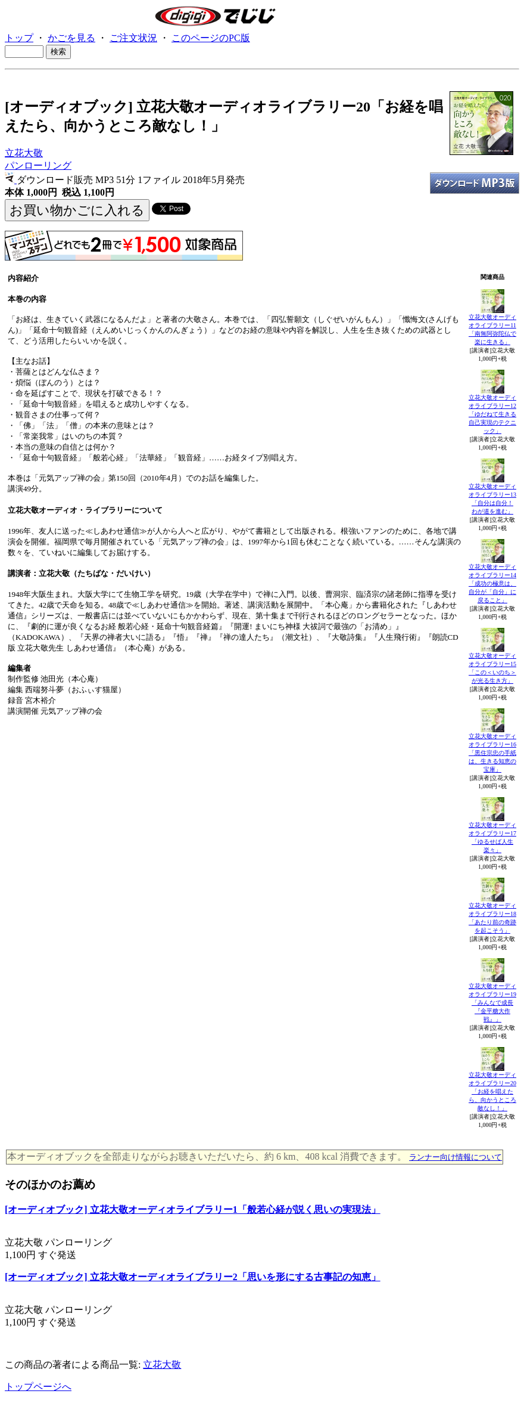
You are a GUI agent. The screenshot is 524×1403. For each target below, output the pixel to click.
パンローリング (38, 165)
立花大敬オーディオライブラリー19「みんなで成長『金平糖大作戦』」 (492, 1003)
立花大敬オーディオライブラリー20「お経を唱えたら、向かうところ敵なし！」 (492, 1091)
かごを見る (71, 38)
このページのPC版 (210, 38)
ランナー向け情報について (455, 1157)
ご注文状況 (133, 38)
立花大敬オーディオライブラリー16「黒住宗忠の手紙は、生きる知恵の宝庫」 (492, 753)
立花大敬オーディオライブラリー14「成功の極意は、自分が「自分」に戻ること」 (492, 583)
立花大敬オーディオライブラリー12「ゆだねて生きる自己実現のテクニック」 (492, 414)
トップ (19, 38)
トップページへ (38, 1387)
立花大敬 (24, 153)
